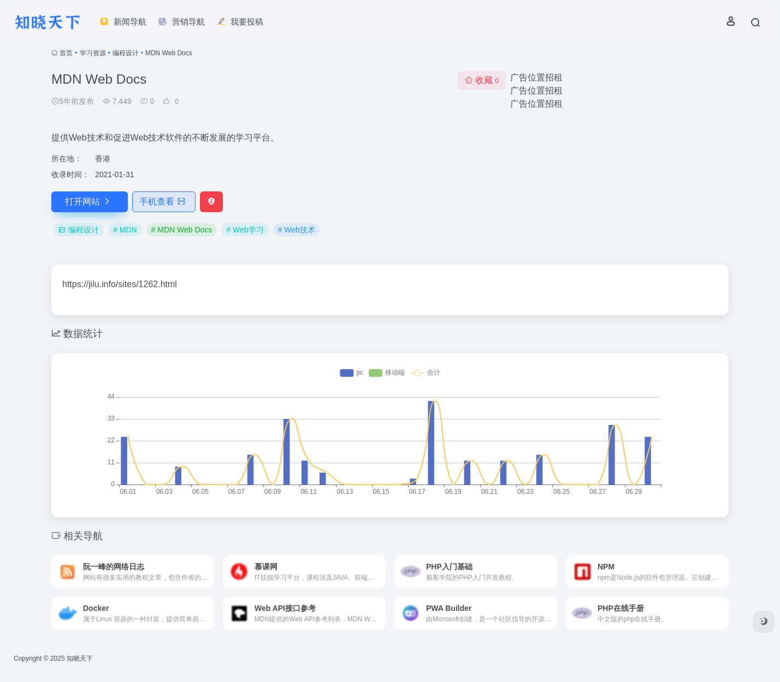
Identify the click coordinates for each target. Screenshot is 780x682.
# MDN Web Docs (181, 229)
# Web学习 (244, 229)
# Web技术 (296, 229)
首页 (66, 53)
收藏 (481, 80)
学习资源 (93, 53)
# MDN (125, 229)
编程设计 (126, 53)
